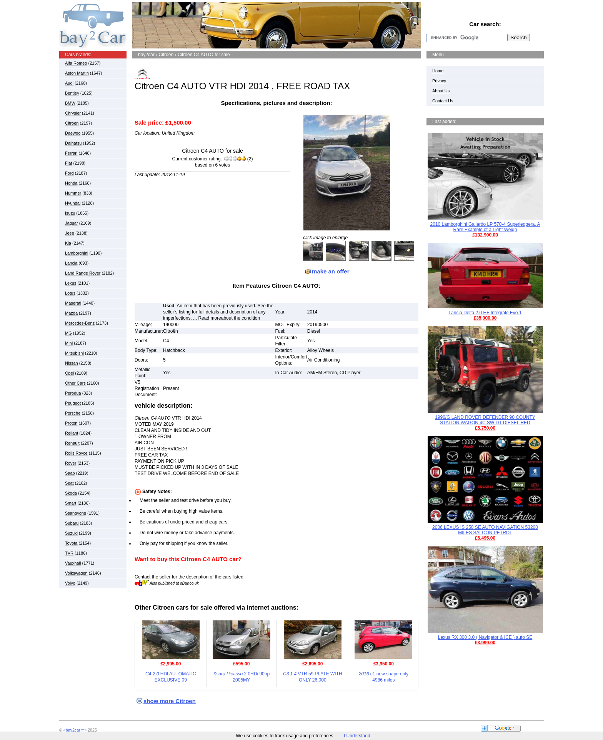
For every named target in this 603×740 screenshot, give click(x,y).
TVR (69, 553)
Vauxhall (73, 563)
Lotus (70, 293)
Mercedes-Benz (80, 323)
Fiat (68, 163)
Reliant (71, 433)
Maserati (73, 303)
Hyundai (72, 203)
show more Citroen (169, 701)
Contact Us (442, 100)
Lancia (71, 263)
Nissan (71, 363)
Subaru (71, 523)
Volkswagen (76, 573)
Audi (69, 83)
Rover (70, 463)
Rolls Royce (76, 453)
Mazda (71, 313)
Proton (71, 423)
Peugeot (73, 403)
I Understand (357, 735)
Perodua (73, 393)
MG (68, 333)
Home (437, 70)
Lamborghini (76, 253)
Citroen (71, 123)
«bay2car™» (75, 730)
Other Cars (75, 383)
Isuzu (70, 213)
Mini (69, 343)
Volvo (70, 583)
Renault (72, 443)
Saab (70, 473)
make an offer (331, 271)
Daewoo (72, 133)
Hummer (73, 193)
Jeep (69, 233)
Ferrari (71, 153)
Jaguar (71, 223)
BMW (70, 103)
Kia (68, 243)
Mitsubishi (74, 353)
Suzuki (71, 533)
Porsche (72, 413)
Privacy (439, 80)
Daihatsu (73, 143)
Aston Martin (77, 73)
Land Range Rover (82, 273)
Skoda (71, 493)
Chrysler (73, 113)
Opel (69, 373)
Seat (69, 483)
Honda (71, 183)
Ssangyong (75, 513)
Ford (69, 173)
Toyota (71, 543)
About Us (441, 90)
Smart (70, 503)
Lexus (70, 283)
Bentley (72, 93)
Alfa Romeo (76, 63)
